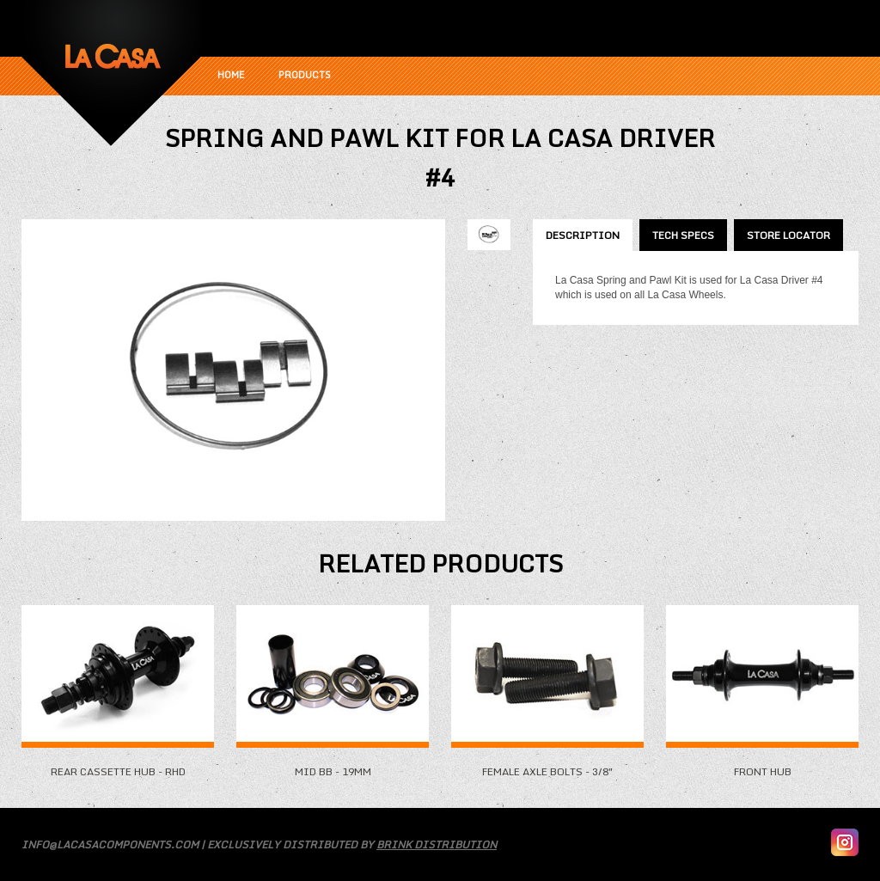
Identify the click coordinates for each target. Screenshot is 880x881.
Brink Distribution (436, 844)
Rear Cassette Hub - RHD (117, 765)
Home (230, 75)
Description (583, 235)
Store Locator (788, 235)
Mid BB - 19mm (332, 765)
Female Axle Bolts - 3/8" (547, 765)
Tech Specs (683, 235)
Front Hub (762, 765)
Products (304, 75)
